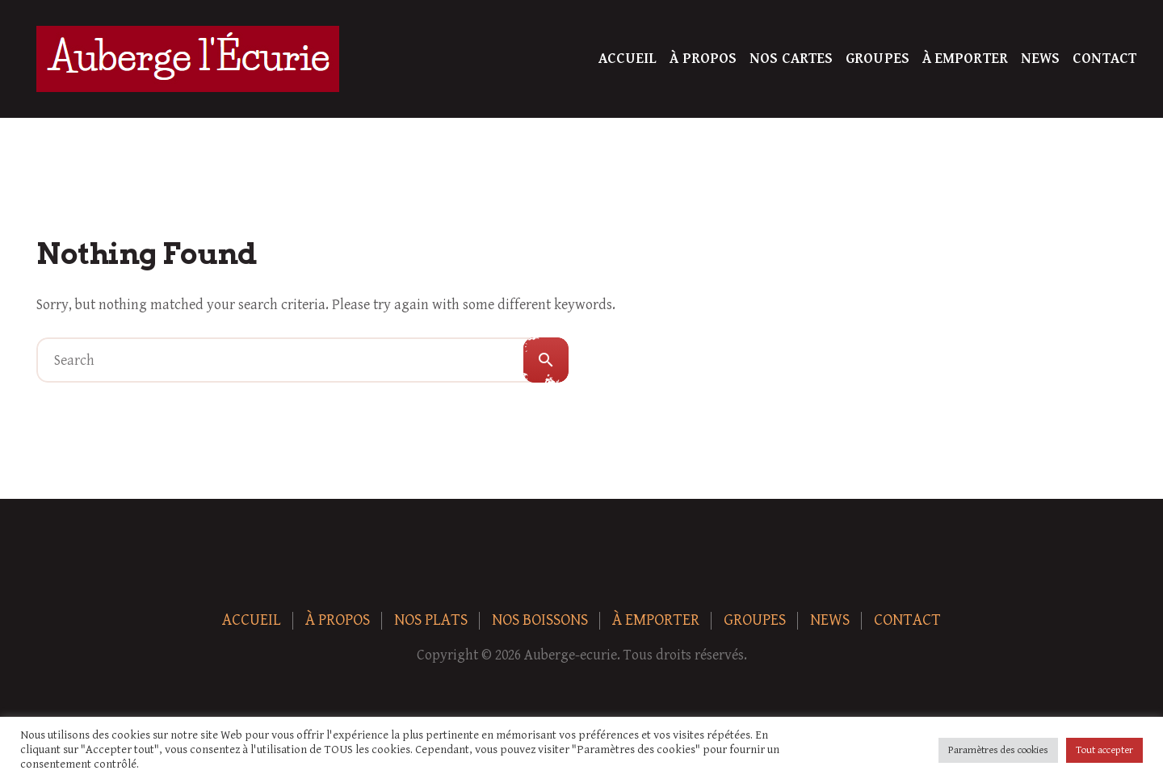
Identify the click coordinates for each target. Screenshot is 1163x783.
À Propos (703, 58)
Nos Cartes (791, 58)
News (1040, 58)
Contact (1104, 58)
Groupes (877, 58)
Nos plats (431, 620)
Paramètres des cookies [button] (998, 750)
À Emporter (965, 58)
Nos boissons (540, 620)
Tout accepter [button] (1104, 750)
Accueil (627, 58)
